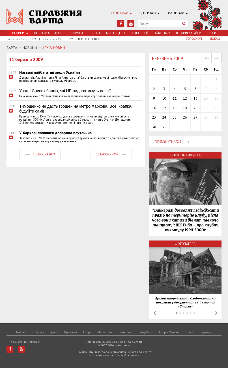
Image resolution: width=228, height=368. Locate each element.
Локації (216, 39)
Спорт (96, 33)
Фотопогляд (185, 244)
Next (216, 313)
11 (175, 98)
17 (164, 108)
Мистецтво (115, 33)
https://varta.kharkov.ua (44, 17)
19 (185, 108)
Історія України (188, 33)
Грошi (60, 33)
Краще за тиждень (185, 155)
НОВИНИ (29, 47)
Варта (11, 47)
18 (175, 108)
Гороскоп (194, 39)
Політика (42, 33)
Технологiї (139, 33)
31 (164, 127)
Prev (155, 313)
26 (185, 117)
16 (154, 108)
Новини (21, 332)
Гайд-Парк (162, 33)
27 (196, 117)
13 (196, 98)
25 (175, 117)
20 (196, 108)
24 (164, 117)
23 (154, 117)
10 (164, 98)
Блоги (211, 33)
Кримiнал (77, 33)
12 (185, 98)
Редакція (206, 332)
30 (154, 127)
